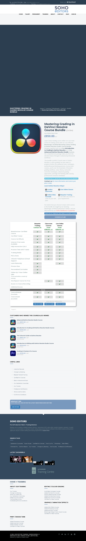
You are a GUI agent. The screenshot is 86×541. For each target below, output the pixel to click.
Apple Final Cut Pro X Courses (52, 497)
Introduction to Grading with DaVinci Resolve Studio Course (35, 328)
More (38, 304)
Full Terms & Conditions (20, 394)
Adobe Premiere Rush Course (52, 496)
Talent (27, 14)
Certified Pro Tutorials (19, 377)
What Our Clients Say (16, 494)
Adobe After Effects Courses (51, 507)
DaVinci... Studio (66, 108)
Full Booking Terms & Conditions (18, 500)
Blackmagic (55, 108)
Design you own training (16, 497)
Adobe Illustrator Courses (51, 510)
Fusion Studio (27, 443)
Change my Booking (19, 372)
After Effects (65, 443)
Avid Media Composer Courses (52, 491)
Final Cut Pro (49, 443)
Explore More (46, 430)
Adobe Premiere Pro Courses (51, 493)
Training (45, 14)
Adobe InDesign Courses (16, 524)
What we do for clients (20, 391)
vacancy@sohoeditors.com (22, 4)
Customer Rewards (19, 369)
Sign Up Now (15, 407)
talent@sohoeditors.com (33, 2)
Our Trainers (17, 386)
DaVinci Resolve (23, 446)
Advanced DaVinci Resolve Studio (56, 152)
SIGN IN (73, 14)
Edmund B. (13, 463)
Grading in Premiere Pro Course (27, 351)
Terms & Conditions (22, 537)
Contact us (48, 181)
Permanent (36, 14)
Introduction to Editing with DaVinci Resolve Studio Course (35, 343)
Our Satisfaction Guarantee (21, 383)
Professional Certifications (20, 389)
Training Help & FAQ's (16, 499)
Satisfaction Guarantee (17, 443)
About (53, 14)
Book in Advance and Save (21, 380)
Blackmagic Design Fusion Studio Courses (55, 512)
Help (67, 14)
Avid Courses (53, 446)
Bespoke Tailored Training (20, 374)
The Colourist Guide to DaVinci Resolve (29, 335)
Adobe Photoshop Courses (51, 508)
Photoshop (57, 443)
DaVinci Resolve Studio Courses (52, 494)
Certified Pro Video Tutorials (51, 499)
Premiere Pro (14, 446)
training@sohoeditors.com (43, 4)
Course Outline (60, 217)
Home (21, 14)
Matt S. (23, 463)
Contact (60, 14)
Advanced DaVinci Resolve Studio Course (29, 320)
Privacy (12, 537)
